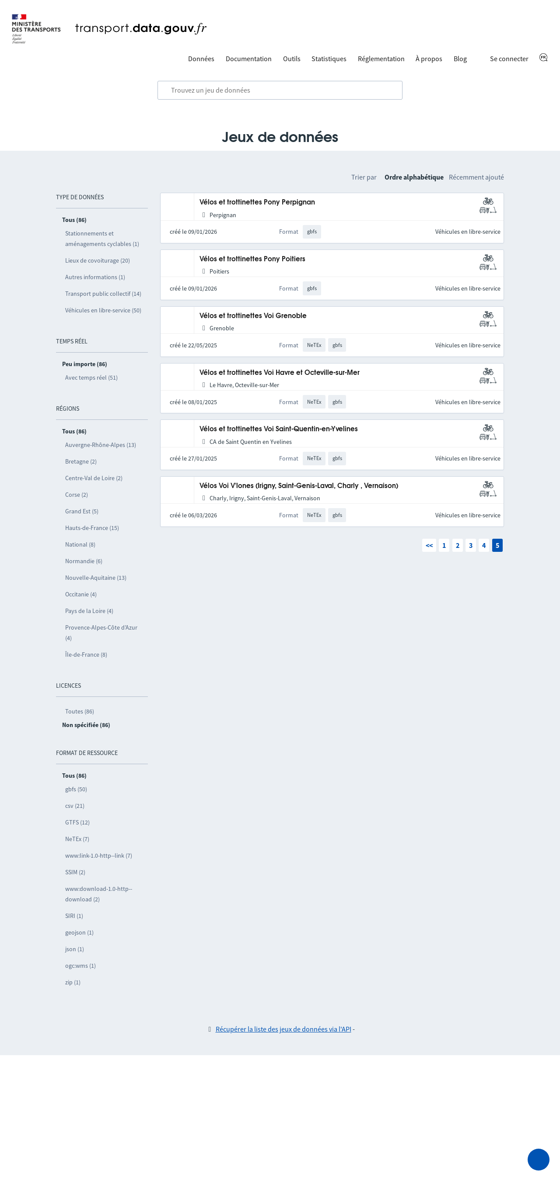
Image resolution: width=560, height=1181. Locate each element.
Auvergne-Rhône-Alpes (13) (100, 445)
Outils (292, 58)
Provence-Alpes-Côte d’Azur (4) (101, 632)
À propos (429, 58)
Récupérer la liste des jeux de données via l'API (283, 1029)
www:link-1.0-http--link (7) (98, 855)
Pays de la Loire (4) (89, 611)
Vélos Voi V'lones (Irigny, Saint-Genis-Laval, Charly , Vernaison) (299, 486)
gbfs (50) (76, 789)
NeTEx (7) (77, 839)
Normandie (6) (83, 561)
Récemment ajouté (476, 177)
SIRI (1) (74, 916)
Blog (460, 58)
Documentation (249, 58)
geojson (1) (79, 932)
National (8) (80, 544)
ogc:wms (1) (80, 966)
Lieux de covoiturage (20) (97, 260)
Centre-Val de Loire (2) (93, 478)
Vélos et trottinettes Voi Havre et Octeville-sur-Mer (280, 373)
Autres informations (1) (95, 277)
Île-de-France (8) (86, 654)
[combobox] (280, 90)
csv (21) (74, 806)
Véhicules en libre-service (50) (103, 310)
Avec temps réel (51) (91, 377)
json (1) (74, 949)
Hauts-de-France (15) (92, 528)
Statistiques (329, 58)
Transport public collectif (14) (103, 294)
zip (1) (72, 982)
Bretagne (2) (81, 461)
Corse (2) (76, 495)
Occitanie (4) (81, 594)
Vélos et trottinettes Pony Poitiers (252, 259)
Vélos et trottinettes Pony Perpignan (257, 202)
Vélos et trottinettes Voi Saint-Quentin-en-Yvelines (279, 429)
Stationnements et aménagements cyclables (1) (102, 238)
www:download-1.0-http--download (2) (98, 894)
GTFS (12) (77, 822)
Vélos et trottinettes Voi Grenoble (253, 316)
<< (429, 545)
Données (201, 58)
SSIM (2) (75, 872)
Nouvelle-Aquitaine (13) (95, 578)
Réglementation (381, 58)
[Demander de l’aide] (539, 1160)
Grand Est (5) (81, 511)
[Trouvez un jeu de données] (280, 90)
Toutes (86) (79, 711)
